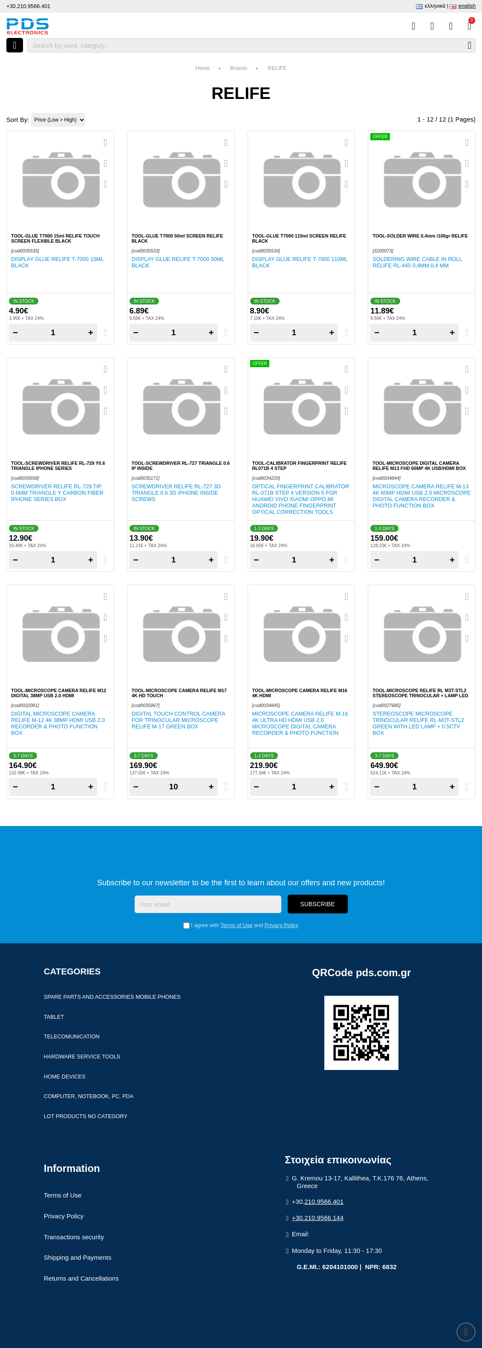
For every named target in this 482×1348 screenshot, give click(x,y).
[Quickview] (105, 142)
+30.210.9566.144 (317, 1217)
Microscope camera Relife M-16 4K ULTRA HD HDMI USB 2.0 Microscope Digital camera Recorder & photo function (300, 723)
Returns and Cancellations (81, 1278)
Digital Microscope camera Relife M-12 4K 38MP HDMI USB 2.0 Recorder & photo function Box (58, 723)
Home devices (65, 1076)
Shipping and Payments (77, 1257)
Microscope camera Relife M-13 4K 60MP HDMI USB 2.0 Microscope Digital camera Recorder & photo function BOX (421, 496)
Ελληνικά (435, 6)
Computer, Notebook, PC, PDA (88, 1096)
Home (202, 68)
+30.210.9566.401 (28, 6)
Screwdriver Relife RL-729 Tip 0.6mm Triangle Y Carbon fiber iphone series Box (57, 492)
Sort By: (17, 119)
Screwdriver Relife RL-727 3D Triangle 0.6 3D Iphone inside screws (176, 492)
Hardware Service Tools (82, 1056)
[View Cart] (469, 26)
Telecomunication (72, 1036)
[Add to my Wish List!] (105, 163)
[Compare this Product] (413, 26)
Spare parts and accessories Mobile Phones (112, 997)
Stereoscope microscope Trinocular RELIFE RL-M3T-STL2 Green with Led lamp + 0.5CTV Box (418, 723)
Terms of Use (236, 925)
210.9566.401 (323, 1201)
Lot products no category (85, 1116)
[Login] (450, 26)
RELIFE (277, 68)
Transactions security (74, 1237)
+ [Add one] (90, 332)
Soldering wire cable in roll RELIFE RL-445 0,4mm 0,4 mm (417, 262)
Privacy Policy (281, 925)
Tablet (54, 1017)
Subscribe (317, 904)
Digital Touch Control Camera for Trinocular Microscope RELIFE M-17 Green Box (178, 720)
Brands (238, 68)
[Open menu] (14, 45)
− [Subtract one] (15, 332)
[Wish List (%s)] (432, 26)
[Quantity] (53, 333)
